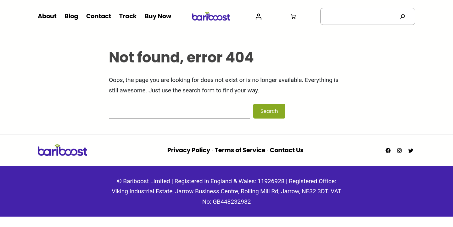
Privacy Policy (188, 150)
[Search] (402, 16)
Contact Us (287, 150)
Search (269, 111)
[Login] (258, 16)
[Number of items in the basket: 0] (293, 16)
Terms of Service (240, 150)
